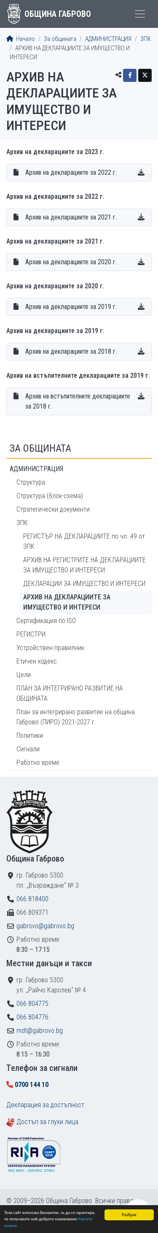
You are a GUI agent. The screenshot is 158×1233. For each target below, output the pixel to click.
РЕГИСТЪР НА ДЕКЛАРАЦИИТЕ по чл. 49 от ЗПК (84, 541)
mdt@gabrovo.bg (39, 1031)
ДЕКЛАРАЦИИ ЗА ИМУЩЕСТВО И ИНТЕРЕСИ (84, 584)
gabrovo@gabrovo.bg (45, 926)
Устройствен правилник (50, 648)
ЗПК (145, 39)
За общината (60, 39)
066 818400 (32, 899)
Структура (30, 482)
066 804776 (32, 1017)
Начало (20, 39)
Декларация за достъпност (45, 1105)
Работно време (37, 763)
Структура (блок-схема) (49, 496)
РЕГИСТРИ (31, 634)
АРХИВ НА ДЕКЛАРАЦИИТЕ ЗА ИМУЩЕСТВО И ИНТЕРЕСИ (66, 602)
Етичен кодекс (36, 661)
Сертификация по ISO (46, 621)
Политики (29, 736)
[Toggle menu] (140, 14)
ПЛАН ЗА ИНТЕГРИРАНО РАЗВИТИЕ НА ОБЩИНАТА (69, 693)
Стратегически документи (53, 509)
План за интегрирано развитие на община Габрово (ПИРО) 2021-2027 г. (75, 717)
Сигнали (28, 749)
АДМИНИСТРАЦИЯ (108, 39)
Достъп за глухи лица (47, 1122)
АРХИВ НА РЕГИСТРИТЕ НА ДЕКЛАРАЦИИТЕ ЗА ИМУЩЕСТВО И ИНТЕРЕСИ (84, 565)
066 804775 (32, 1004)
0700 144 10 (31, 1085)
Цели (23, 675)
